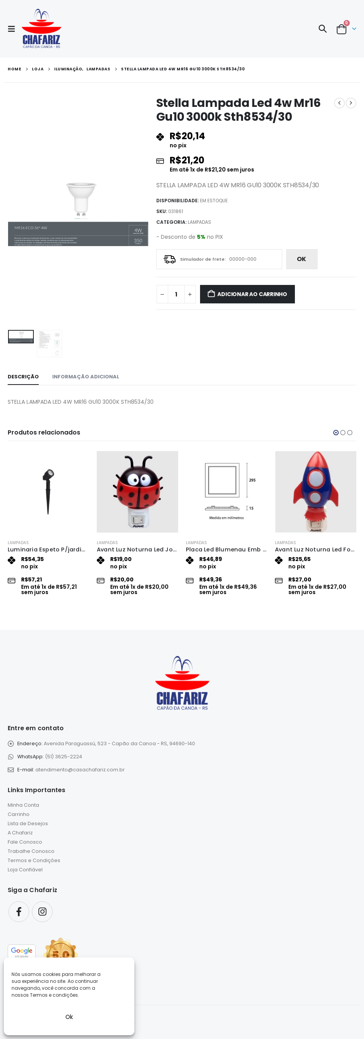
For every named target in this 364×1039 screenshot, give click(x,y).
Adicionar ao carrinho (252, 294)
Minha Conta (23, 805)
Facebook (18, 911)
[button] (14, 28)
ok (301, 259)
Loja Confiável (25, 869)
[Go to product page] (48, 491)
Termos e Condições (34, 860)
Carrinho (19, 814)
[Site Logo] (41, 29)
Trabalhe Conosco (31, 851)
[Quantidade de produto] (176, 294)
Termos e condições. (54, 995)
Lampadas (199, 222)
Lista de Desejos (28, 823)
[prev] (339, 103)
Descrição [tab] (23, 376)
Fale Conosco (25, 842)
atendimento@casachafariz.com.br (80, 769)
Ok (69, 1017)
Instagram (42, 911)
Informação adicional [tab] (85, 376)
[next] (351, 103)
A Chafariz (20, 832)
